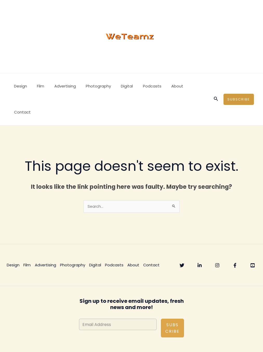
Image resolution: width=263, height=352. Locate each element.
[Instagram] (217, 239)
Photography (90, 86)
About (163, 86)
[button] (216, 86)
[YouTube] (252, 239)
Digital (117, 86)
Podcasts (140, 86)
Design (19, 86)
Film (37, 86)
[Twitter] (182, 239)
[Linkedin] (199, 239)
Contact (185, 86)
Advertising (59, 86)
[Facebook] (235, 239)
